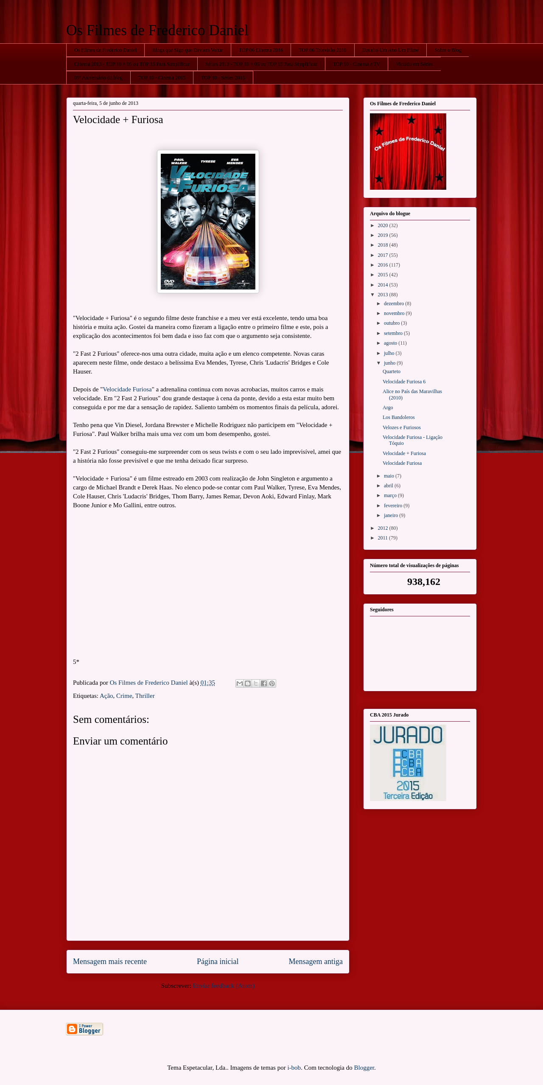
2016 (383, 265)
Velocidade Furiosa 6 (404, 382)
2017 (383, 255)
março (391, 495)
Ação (106, 695)
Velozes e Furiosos (402, 427)
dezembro (394, 303)
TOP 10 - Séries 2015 (223, 78)
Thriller (145, 695)
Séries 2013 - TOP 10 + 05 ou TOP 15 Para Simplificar (261, 64)
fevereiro (393, 506)
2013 (383, 295)
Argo (388, 407)
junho (390, 363)
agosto (391, 343)
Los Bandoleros (399, 417)
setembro (394, 333)
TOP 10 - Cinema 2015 (161, 78)
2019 (383, 235)
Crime (124, 695)
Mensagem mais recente (110, 961)
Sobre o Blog (447, 50)
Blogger (364, 1067)
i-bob (294, 1067)
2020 (383, 225)
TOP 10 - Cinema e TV (356, 64)
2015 (383, 275)
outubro (392, 323)
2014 (383, 285)
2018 (383, 245)
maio (389, 476)
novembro (395, 313)
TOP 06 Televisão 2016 (323, 50)
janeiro (391, 515)
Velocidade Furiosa (127, 389)
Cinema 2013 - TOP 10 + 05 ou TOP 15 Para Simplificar (132, 64)
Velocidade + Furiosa (404, 453)
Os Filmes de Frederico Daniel (157, 30)
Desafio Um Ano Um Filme (390, 50)
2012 (383, 528)
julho (390, 353)
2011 (383, 538)
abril (389, 486)
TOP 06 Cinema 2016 (261, 50)
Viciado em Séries (414, 64)
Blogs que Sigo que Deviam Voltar (187, 50)
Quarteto (391, 371)
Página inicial (217, 961)
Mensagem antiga (316, 961)
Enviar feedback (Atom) (224, 985)
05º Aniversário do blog (98, 78)
